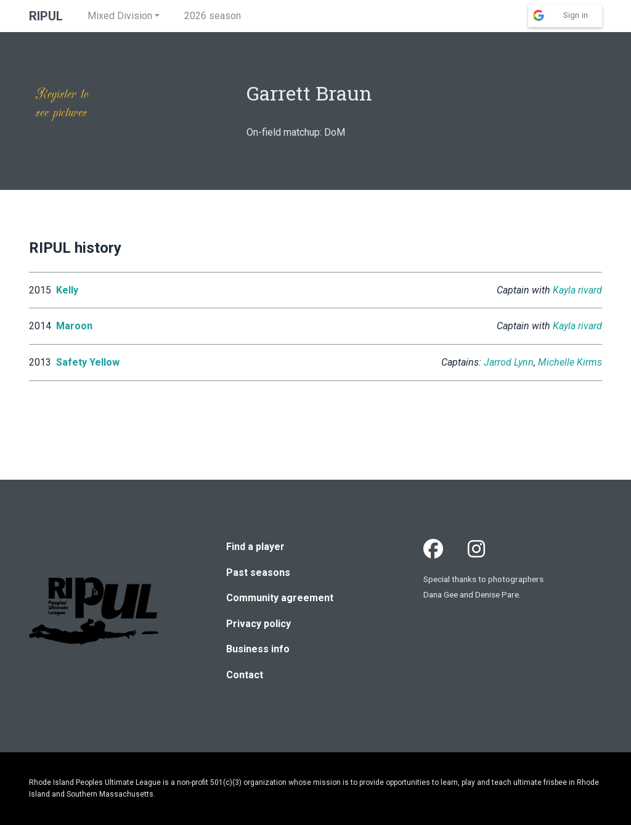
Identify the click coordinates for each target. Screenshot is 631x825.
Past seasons (258, 572)
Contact (244, 675)
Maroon (74, 326)
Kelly (67, 290)
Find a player (255, 546)
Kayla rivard (577, 290)
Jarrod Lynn (509, 362)
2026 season (212, 16)
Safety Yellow (88, 362)
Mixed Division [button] (120, 16)
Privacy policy (258, 624)
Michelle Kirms (570, 362)
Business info (258, 649)
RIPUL (46, 16)
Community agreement (279, 598)
